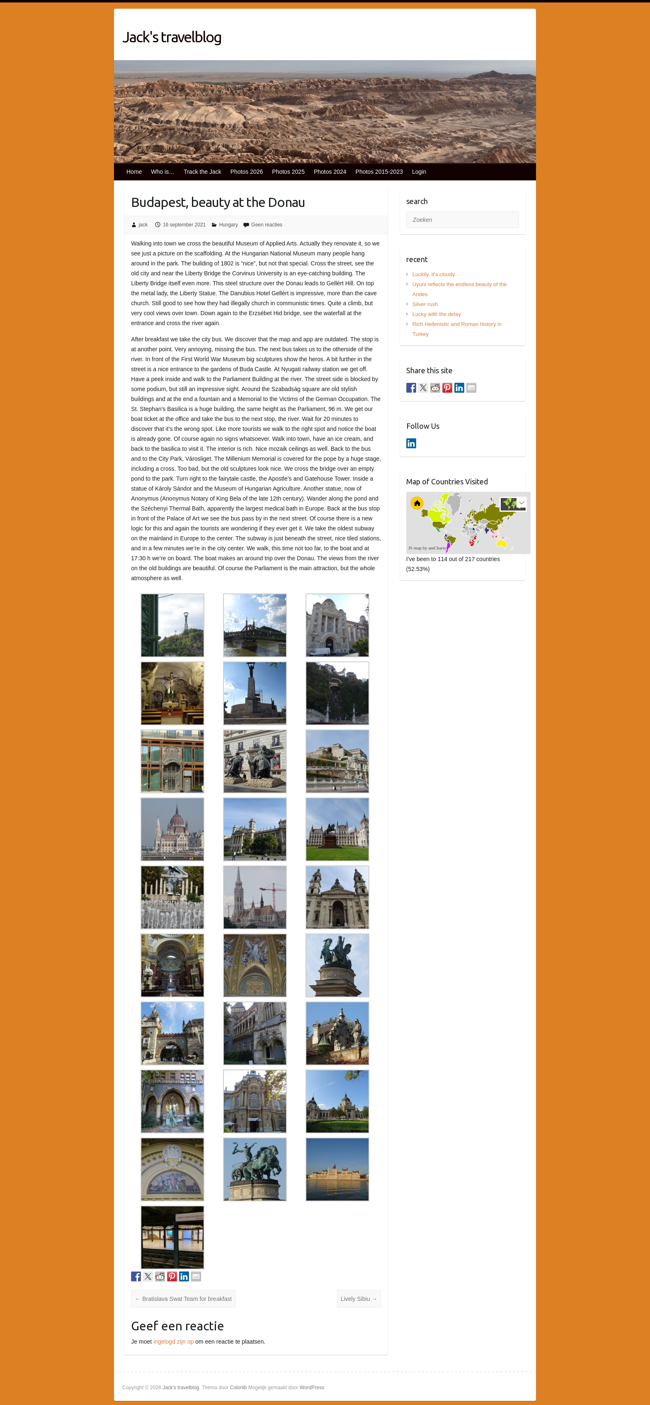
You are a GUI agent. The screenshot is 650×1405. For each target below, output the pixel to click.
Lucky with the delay (436, 314)
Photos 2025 (288, 171)
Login (419, 171)
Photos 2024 (330, 171)
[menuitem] (479, 529)
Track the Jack (202, 171)
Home (134, 171)
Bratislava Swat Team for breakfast (183, 1299)
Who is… (163, 171)
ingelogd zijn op (173, 1341)
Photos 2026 (246, 171)
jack (143, 225)
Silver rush (425, 304)
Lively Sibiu (359, 1299)
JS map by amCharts (427, 547)
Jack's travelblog (171, 36)
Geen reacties (266, 225)
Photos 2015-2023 (379, 171)
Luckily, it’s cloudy (433, 274)
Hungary (228, 225)
